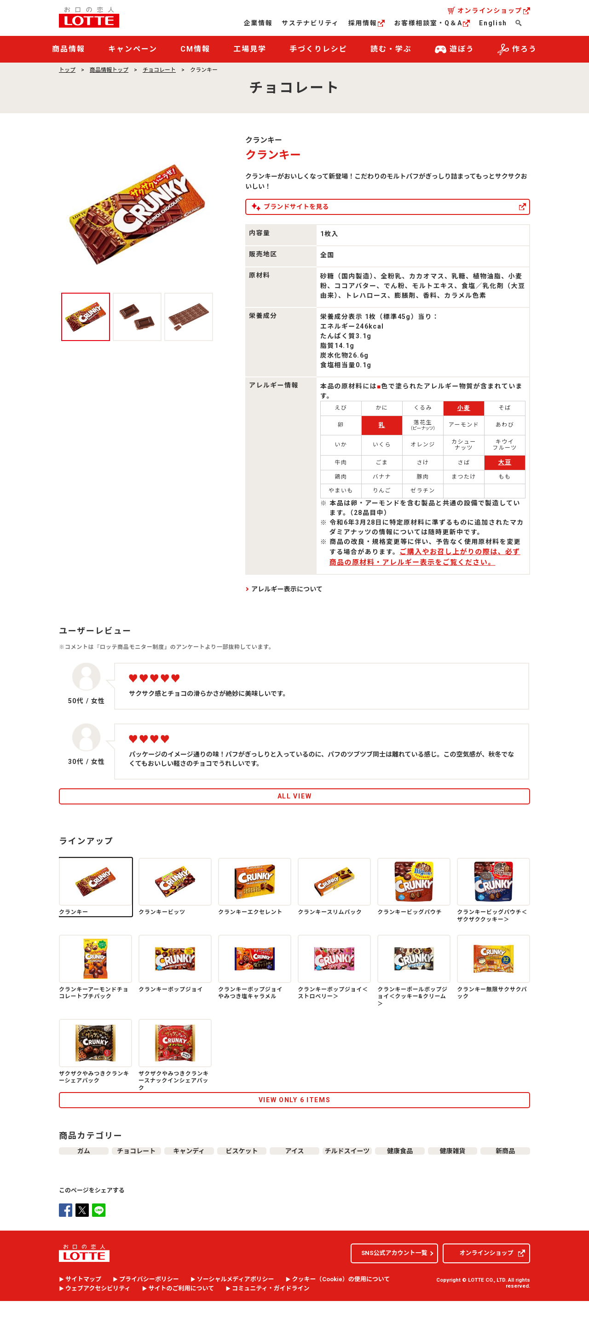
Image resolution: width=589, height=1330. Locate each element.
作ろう (517, 49)
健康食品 (400, 1175)
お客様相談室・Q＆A (432, 23)
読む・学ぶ (391, 49)
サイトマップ (83, 1309)
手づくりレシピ (318, 49)
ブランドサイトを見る (329, 206)
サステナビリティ (310, 23)
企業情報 (258, 23)
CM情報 (195, 49)
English (493, 23)
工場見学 (249, 49)
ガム (84, 1175)
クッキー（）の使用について (341, 1309)
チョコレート (159, 70)
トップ (67, 70)
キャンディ (189, 1175)
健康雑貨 (453, 1175)
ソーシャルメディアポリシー (235, 1309)
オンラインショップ (493, 10)
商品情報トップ (109, 70)
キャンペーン (132, 49)
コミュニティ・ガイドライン (270, 1318)
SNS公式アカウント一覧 (394, 1282)
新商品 (505, 1175)
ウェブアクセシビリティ (98, 1318)
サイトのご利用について (181, 1318)
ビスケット (242, 1175)
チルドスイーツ (347, 1175)
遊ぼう (454, 49)
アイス (294, 1175)
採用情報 (366, 23)
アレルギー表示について (287, 589)
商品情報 (68, 49)
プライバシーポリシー (149, 1309)
